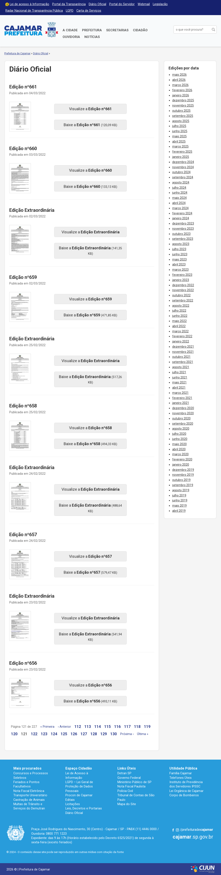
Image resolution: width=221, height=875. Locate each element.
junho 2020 (179, 439)
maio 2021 (179, 382)
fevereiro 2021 (182, 398)
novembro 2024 (183, 167)
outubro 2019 (181, 480)
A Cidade (70, 30)
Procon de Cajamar (79, 795)
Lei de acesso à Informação (29, 4)
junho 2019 (179, 500)
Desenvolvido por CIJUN (203, 869)
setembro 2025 (182, 116)
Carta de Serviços (88, 11)
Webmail (144, 4)
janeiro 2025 (180, 157)
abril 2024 (179, 203)
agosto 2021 (180, 367)
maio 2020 (179, 444)
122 (34, 734)
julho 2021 (179, 372)
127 (84, 734)
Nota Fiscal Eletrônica (28, 791)
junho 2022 (179, 315)
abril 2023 (179, 264)
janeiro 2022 (180, 341)
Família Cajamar (180, 773)
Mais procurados (27, 768)
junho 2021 (179, 377)
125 (64, 734)
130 (113, 734)
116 (117, 726)
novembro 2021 (183, 351)
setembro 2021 (182, 362)
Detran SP (124, 773)
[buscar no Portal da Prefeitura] (192, 29)
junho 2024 (179, 192)
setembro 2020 (182, 423)
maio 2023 (179, 259)
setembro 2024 (182, 177)
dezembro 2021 (183, 346)
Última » (142, 734)
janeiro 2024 (180, 218)
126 (74, 734)
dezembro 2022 (183, 285)
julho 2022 (179, 310)
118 (137, 726)
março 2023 (180, 269)
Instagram (177, 830)
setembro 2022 (182, 300)
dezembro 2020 (183, 408)
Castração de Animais (29, 800)
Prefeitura (92, 30)
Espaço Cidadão (78, 768)
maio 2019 (179, 505)
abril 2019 (179, 510)
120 (14, 734)
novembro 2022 (183, 290)
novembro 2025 (183, 105)
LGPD (69, 11)
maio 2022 (179, 321)
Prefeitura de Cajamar (31, 29)
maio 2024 (179, 198)
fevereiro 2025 (182, 151)
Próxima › (127, 734)
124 (54, 734)
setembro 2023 (182, 238)
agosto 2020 (180, 428)
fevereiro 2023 (182, 274)
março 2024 (180, 208)
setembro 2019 (182, 485)
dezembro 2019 (183, 469)
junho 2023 (179, 254)
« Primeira (47, 727)
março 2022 (180, 331)
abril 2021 (179, 387)
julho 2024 (179, 187)
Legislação (160, 4)
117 (127, 726)
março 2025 (180, 146)
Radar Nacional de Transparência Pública (34, 11)
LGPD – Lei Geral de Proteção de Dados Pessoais (79, 786)
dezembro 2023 (183, 223)
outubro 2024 (181, 172)
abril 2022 (179, 326)
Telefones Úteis (180, 778)
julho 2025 (179, 126)
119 (147, 726)
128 (93, 734)
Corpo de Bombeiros (184, 795)
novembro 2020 (183, 413)
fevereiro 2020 (182, 459)
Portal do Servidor (122, 4)
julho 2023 (179, 249)
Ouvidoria (71, 37)
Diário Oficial (97, 4)
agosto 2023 (180, 244)
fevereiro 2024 (182, 213)
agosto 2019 (180, 490)
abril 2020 (179, 449)
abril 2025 (179, 141)
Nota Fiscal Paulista (131, 786)
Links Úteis (126, 768)
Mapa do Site (126, 804)
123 (44, 734)
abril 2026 (179, 80)
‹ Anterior (64, 727)
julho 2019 (179, 495)
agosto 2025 (180, 121)
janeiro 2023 (180, 280)
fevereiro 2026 (182, 90)
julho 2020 (179, 433)
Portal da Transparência (69, 4)
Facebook (173, 830)
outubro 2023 (181, 234)
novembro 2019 (183, 474)
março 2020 (180, 454)
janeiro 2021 (180, 403)
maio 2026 (179, 74)
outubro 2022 (181, 295)
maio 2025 (179, 136)
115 (107, 726)
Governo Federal (129, 778)
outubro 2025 (181, 110)
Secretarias (117, 30)
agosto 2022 (180, 305)
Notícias (92, 37)
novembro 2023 (183, 228)
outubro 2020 (181, 418)
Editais (70, 800)
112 (77, 726)
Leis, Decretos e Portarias (83, 808)
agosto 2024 (180, 182)
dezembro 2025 (183, 100)
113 (87, 726)
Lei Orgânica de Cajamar (186, 791)
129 (103, 734)
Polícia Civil (125, 791)
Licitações (72, 804)
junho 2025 (179, 131)
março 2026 (180, 85)
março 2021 (180, 392)
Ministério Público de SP (134, 782)
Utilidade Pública (183, 768)
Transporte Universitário (30, 795)
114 (97, 726)
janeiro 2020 (180, 464)
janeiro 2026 (180, 95)
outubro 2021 (181, 356)
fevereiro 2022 (182, 336)
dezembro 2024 (183, 162)
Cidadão (140, 30)
